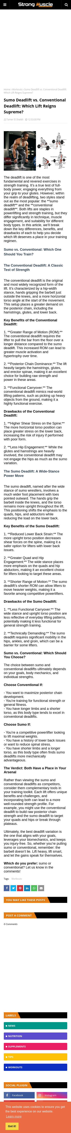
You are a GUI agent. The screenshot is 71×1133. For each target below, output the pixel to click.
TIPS (10, 1057)
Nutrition (15, 1036)
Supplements (17, 1046)
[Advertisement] (35, 46)
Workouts (17, 89)
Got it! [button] (12, 1126)
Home (7, 89)
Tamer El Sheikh (14, 119)
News (11, 1025)
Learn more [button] (14, 1116)
